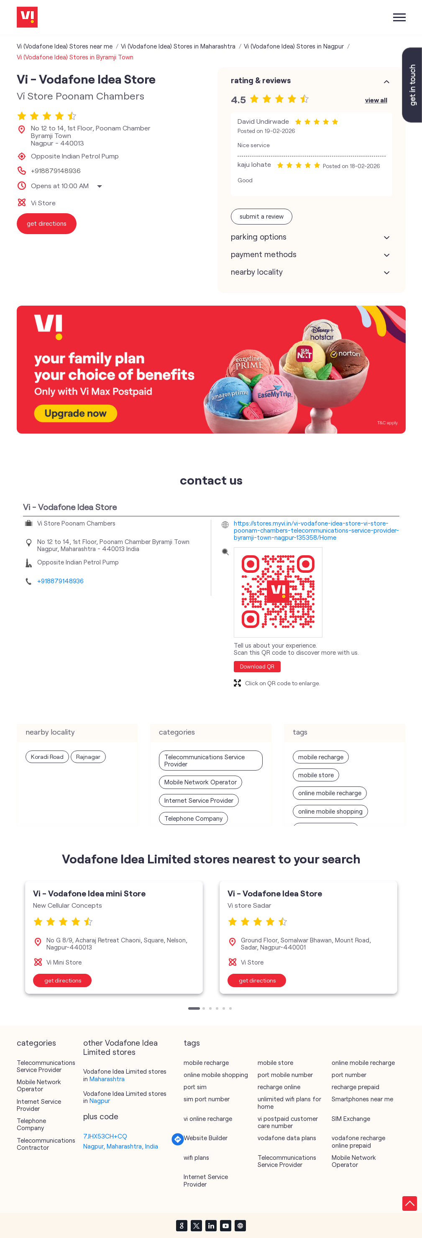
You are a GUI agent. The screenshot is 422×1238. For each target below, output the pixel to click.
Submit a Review (262, 216)
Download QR (257, 666)
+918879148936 (56, 170)
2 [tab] (204, 1009)
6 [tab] (231, 1009)
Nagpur (100, 1100)
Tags (192, 1042)
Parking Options (258, 236)
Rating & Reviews (261, 80)
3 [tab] (211, 1009)
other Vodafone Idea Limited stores (120, 1047)
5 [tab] (225, 1009)
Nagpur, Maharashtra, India (120, 1146)
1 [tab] (190, 1009)
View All (376, 100)
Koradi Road (47, 756)
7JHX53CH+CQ (105, 1136)
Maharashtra (107, 1078)
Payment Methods (264, 254)
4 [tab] (218, 1009)
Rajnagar (88, 756)
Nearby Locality (257, 271)
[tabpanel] (114, 937)
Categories (36, 1042)
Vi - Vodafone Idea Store (275, 893)
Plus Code (100, 1116)
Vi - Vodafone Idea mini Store (89, 893)
